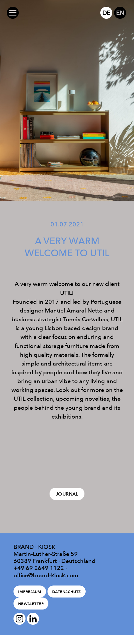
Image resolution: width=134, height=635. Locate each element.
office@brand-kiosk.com (45, 575)
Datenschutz (66, 592)
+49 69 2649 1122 (38, 567)
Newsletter (31, 604)
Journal (67, 494)
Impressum (29, 592)
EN (120, 12)
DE (106, 12)
